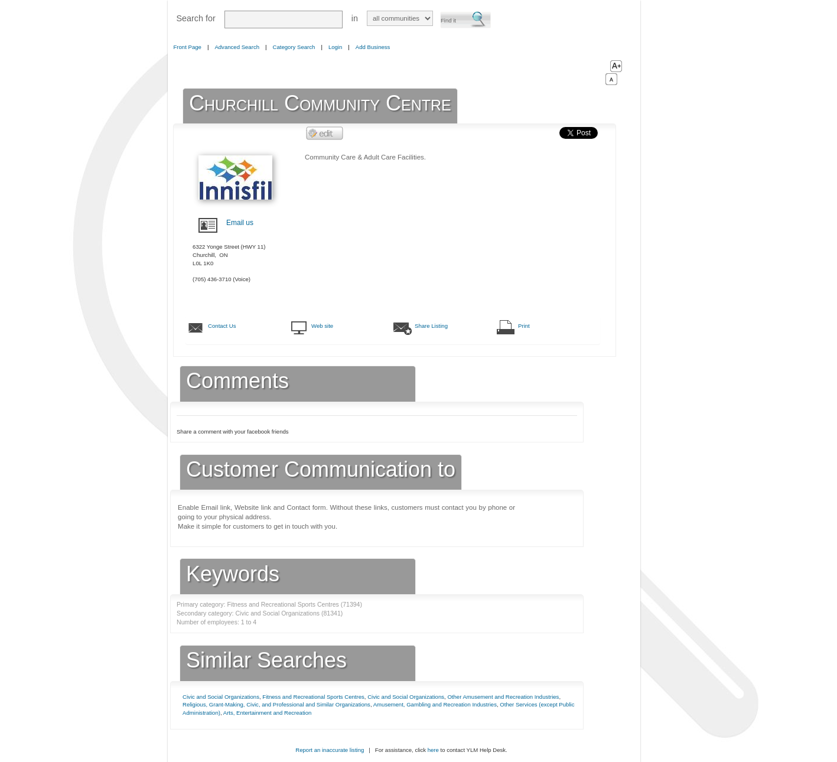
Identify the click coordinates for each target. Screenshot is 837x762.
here (433, 750)
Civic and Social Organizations (221, 696)
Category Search (294, 47)
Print (524, 326)
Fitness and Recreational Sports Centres (313, 696)
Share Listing (431, 326)
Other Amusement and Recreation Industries (503, 696)
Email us (239, 223)
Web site (322, 326)
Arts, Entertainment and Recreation (267, 712)
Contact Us (222, 326)
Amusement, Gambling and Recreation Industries (435, 704)
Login (335, 47)
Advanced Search (236, 47)
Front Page (187, 47)
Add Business (373, 47)
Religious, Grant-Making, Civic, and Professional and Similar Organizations (276, 704)
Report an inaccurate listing (329, 750)
